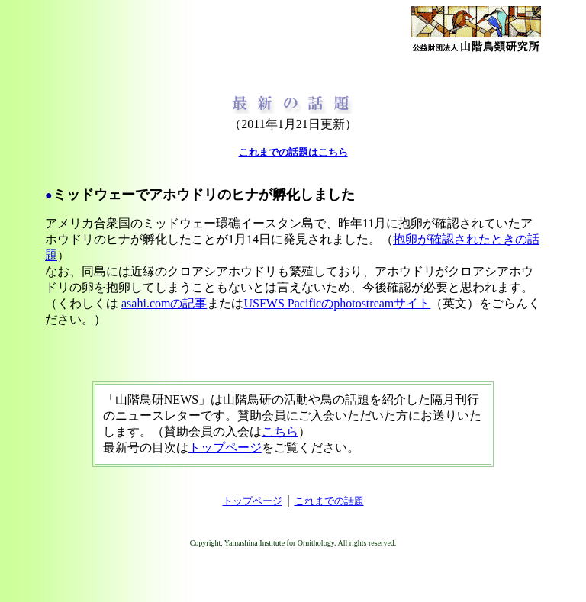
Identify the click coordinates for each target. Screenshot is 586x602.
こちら (280, 431)
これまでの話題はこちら (293, 152)
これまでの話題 (329, 501)
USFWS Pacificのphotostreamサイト (336, 303)
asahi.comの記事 (164, 303)
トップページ (225, 447)
